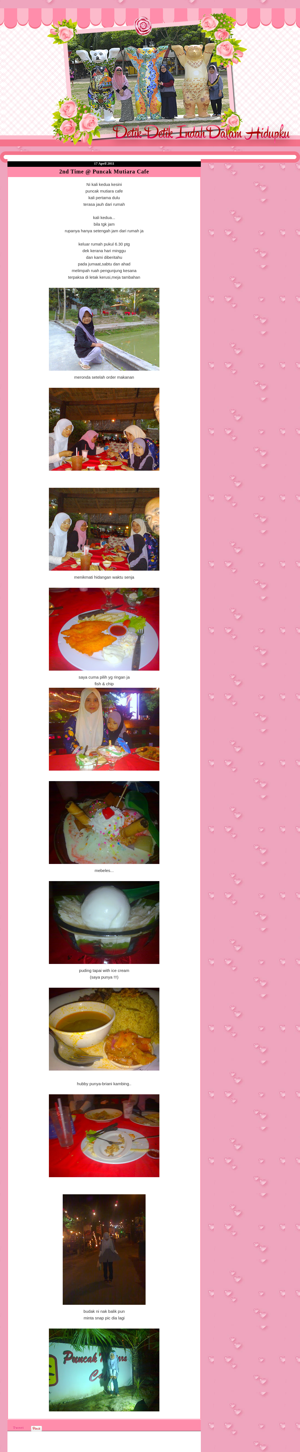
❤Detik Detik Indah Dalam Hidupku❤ (39, 21)
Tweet (18, 1427)
